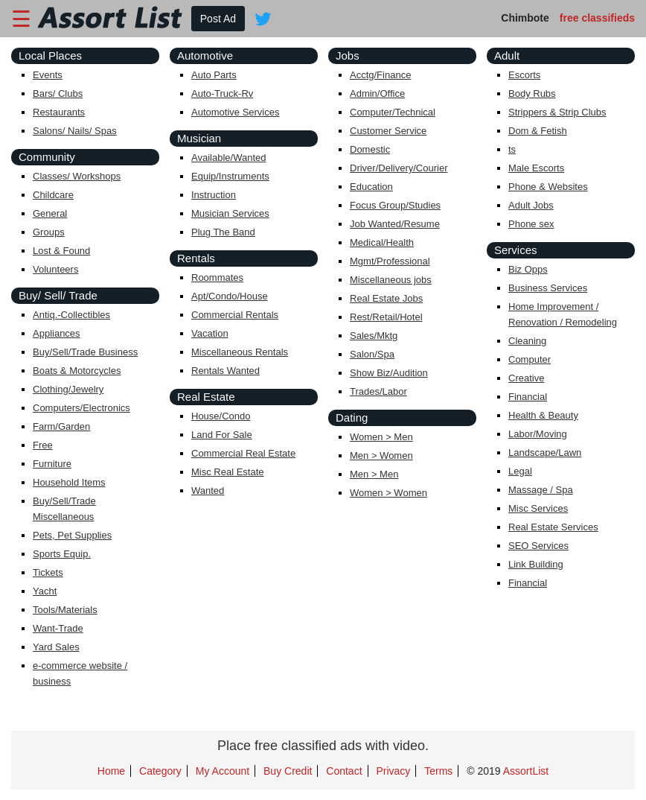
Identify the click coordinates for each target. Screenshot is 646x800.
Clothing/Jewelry (68, 389)
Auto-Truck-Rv (222, 93)
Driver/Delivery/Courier (398, 168)
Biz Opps (528, 269)
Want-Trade (58, 628)
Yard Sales (56, 647)
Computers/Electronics (81, 407)
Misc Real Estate (227, 471)
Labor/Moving (537, 433)
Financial (527, 396)
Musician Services (230, 213)
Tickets (48, 572)
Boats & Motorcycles (77, 370)
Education (371, 186)
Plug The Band (223, 232)
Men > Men (374, 474)
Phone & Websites (548, 186)
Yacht (45, 591)
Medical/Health (382, 242)
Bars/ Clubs (58, 93)
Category (160, 771)
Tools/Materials (65, 609)
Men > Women (381, 455)
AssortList (526, 771)
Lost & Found (61, 250)
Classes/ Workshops (77, 176)
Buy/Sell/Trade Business (85, 352)
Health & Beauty (543, 415)
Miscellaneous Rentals (239, 352)
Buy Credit (287, 771)
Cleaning (527, 340)
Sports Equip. (62, 553)
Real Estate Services (553, 527)
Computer (529, 359)
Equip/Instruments (230, 176)
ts (512, 149)
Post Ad (218, 19)
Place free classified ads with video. (323, 745)
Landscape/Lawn (544, 452)
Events (48, 74)
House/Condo (221, 416)
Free (43, 445)
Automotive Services (235, 112)
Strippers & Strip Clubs (557, 112)
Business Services (547, 287)
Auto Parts (214, 74)
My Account (222, 771)
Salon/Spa (372, 354)
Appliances (56, 333)
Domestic (370, 149)
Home (111, 771)
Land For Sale (221, 434)
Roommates (217, 277)
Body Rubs (532, 93)
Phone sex (531, 223)
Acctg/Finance (380, 74)
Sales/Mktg (373, 335)
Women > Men (381, 436)
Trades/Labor (378, 391)
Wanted (207, 490)
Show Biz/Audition (389, 372)
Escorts (524, 74)
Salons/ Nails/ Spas (75, 130)
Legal (520, 471)
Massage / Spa (540, 489)
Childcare (53, 194)
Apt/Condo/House (229, 296)
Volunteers (55, 269)
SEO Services (538, 545)
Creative (526, 378)
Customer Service (388, 130)
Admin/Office (377, 93)
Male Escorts (536, 168)
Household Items (69, 482)
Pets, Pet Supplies (72, 535)
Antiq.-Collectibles (71, 314)
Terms (438, 771)
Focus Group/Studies (395, 205)
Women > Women (388, 492)
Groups (49, 232)
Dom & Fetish (537, 130)
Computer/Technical (392, 112)
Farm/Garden (61, 426)
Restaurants (59, 112)
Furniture (52, 463)
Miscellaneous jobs (391, 279)
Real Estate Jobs (386, 298)
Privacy (393, 771)
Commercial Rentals (234, 314)
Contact (344, 771)
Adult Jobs (531, 205)
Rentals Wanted (225, 370)
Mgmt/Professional (390, 261)
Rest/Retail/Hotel (386, 317)
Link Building (535, 564)
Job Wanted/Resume (395, 223)
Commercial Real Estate (243, 453)
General (50, 213)
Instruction (213, 194)
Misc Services (538, 508)
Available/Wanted (228, 157)
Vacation (209, 333)
